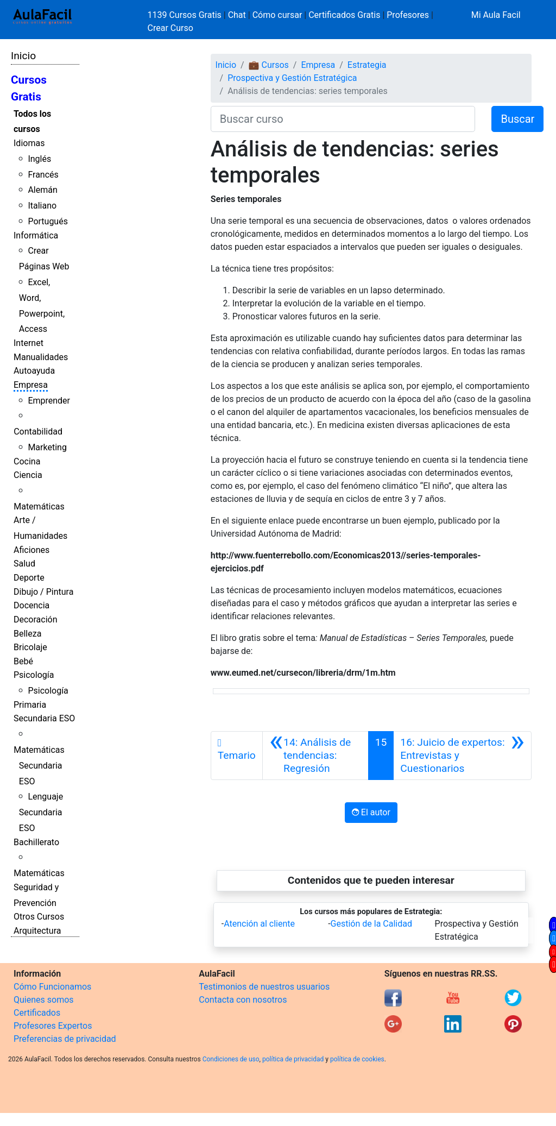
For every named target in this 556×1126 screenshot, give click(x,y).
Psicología (34, 675)
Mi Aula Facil (496, 15)
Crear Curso (170, 28)
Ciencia (28, 475)
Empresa (31, 385)
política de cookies (357, 1059)
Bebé (23, 661)
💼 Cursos (269, 65)
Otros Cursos (39, 916)
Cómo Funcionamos (52, 987)
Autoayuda (34, 371)
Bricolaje (30, 647)
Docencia (31, 605)
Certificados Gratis (344, 15)
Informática (36, 235)
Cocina (27, 461)
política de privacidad (293, 1059)
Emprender (49, 400)
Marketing (47, 447)
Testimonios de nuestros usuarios (264, 987)
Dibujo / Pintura (43, 592)
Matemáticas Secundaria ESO (39, 766)
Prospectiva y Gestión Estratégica (292, 78)
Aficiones (31, 550)
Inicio (23, 55)
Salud (24, 563)
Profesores (408, 15)
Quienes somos (44, 1000)
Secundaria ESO (44, 718)
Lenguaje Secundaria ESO (41, 812)
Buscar (517, 118)
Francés (43, 174)
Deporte (29, 578)
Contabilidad (38, 431)
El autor (371, 812)
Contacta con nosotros (243, 1000)
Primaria (30, 705)
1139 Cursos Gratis (186, 15)
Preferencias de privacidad (65, 1039)
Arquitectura (37, 931)
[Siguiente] (462, 755)
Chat (237, 15)
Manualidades (41, 357)
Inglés (39, 159)
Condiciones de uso (231, 1059)
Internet (28, 343)
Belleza (27, 633)
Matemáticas (39, 506)
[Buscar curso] (343, 119)
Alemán (42, 190)
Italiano (42, 205)
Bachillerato (36, 842)
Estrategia (367, 65)
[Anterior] (315, 755)
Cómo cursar (277, 15)
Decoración (36, 619)
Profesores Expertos (53, 1026)
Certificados (37, 1013)
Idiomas (29, 143)
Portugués (48, 221)
